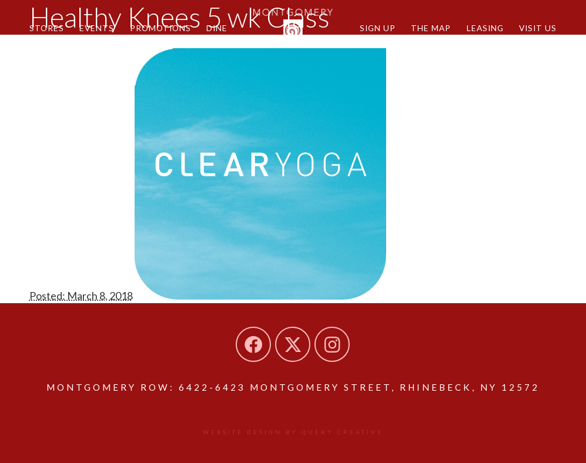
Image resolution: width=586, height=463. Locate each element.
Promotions (160, 28)
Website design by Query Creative (293, 431)
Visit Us (538, 28)
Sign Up (378, 28)
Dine (216, 28)
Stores (46, 28)
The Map (431, 28)
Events (96, 28)
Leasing (485, 28)
